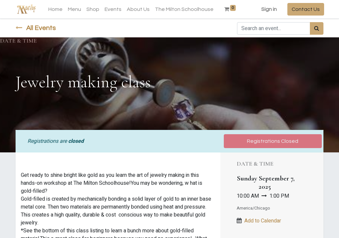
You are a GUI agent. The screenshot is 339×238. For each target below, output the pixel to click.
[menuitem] (56, 9)
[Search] (316, 28)
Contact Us (305, 9)
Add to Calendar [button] (262, 221)
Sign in (268, 9)
